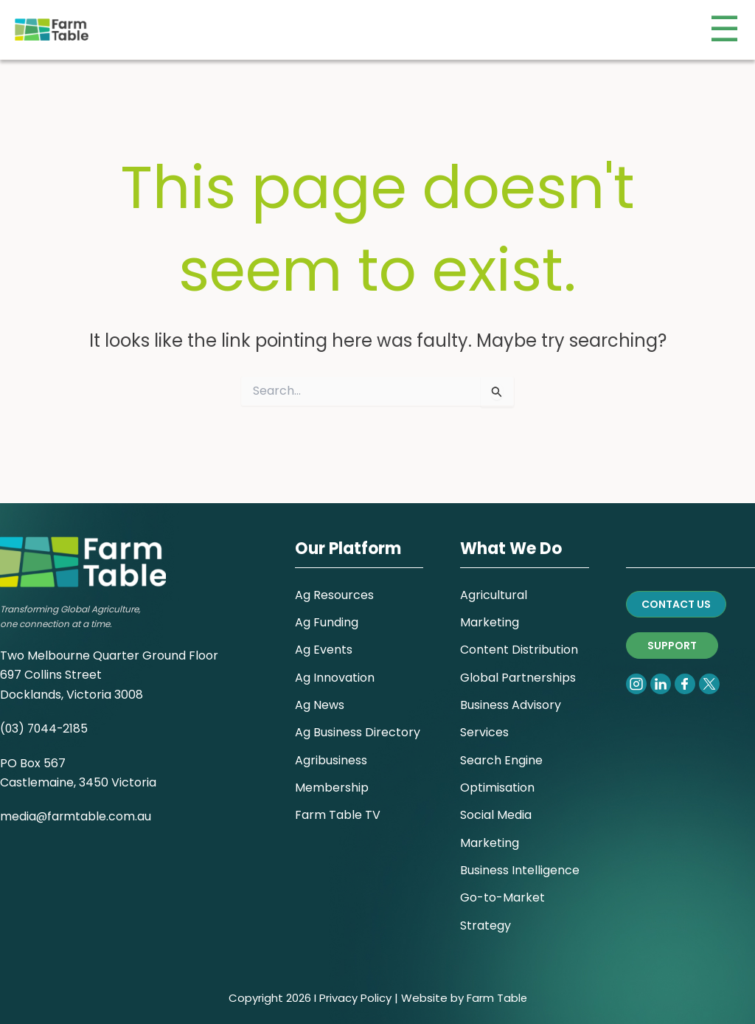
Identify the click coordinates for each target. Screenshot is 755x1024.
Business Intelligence (520, 867)
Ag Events (323, 641)
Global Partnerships (518, 669)
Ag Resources (334, 584)
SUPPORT (672, 635)
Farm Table (496, 998)
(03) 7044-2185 (45, 718)
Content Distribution (519, 641)
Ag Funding (326, 612)
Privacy (338, 998)
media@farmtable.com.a (73, 806)
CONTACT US (676, 594)
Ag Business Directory (357, 726)
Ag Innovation (335, 669)
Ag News (319, 698)
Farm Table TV (337, 811)
